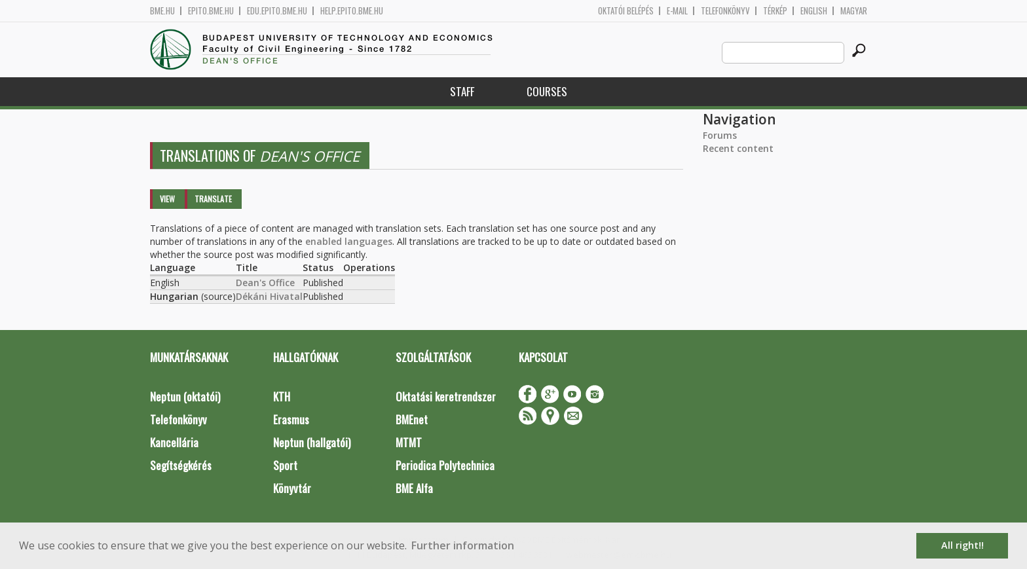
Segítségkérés (181, 465)
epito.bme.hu (211, 11)
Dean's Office (265, 282)
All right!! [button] (962, 545)
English (813, 11)
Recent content (738, 148)
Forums (720, 135)
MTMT (409, 442)
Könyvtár (292, 488)
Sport (285, 465)
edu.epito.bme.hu (277, 11)
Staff (462, 91)
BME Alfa (414, 488)
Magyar (853, 11)
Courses (547, 91)
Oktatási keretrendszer (446, 396)
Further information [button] (462, 545)
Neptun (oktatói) (185, 396)
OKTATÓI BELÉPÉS (626, 11)
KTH (281, 396)
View (167, 198)
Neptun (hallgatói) (311, 442)
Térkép (775, 11)
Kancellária (174, 442)
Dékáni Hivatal (269, 296)
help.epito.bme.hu (351, 11)
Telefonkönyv (725, 11)
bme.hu (162, 11)
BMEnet (412, 419)
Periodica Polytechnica (445, 465)
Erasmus (291, 419)
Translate (213, 198)
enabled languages (348, 241)
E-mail (677, 11)
